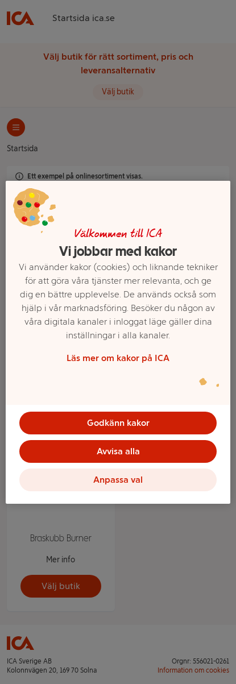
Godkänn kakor (118, 422)
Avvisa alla (118, 451)
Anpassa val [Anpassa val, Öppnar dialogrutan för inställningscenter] (118, 479)
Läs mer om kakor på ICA (118, 358)
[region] (118, 342)
